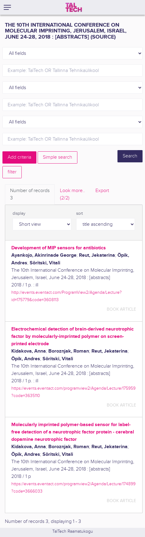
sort (79, 213)
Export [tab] (102, 191)
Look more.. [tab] (72, 195)
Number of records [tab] (30, 195)
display (19, 213)
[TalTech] (73, 7)
